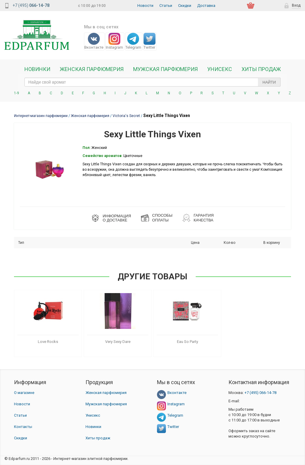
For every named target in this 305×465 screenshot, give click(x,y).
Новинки (37, 69)
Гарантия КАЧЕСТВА (204, 217)
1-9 (16, 93)
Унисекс (219, 69)
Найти (269, 82)
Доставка (206, 5)
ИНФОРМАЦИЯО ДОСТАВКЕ (117, 218)
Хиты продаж (261, 69)
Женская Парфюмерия (92, 69)
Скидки (184, 5)
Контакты (23, 426)
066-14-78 (260, 392)
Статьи (165, 5)
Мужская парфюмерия (165, 69)
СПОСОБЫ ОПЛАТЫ (162, 217)
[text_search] (152, 82)
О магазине (24, 392)
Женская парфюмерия (106, 392)
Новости (145, 5)
